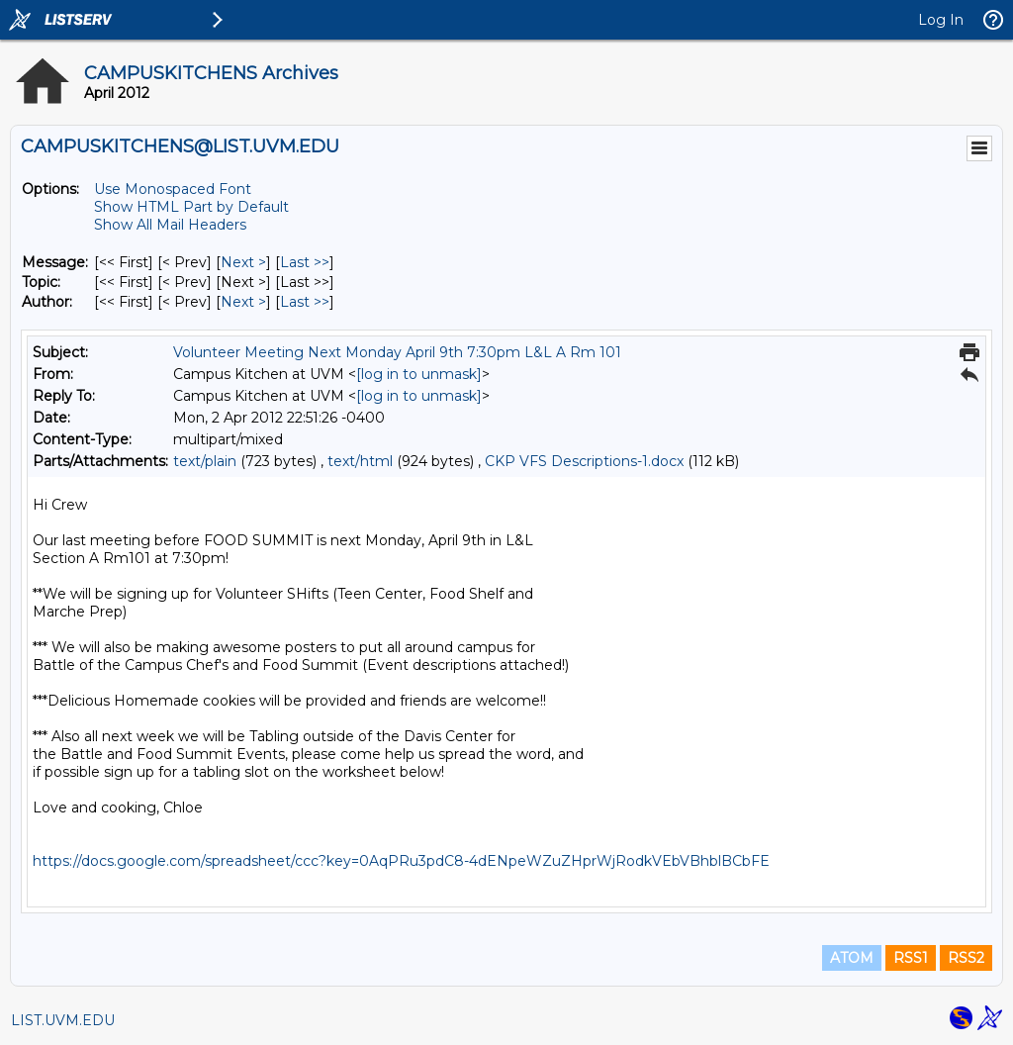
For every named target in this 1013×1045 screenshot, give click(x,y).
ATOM (852, 958)
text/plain (204, 461)
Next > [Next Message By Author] (243, 302)
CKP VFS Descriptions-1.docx (584, 461)
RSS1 (910, 958)
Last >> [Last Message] (304, 262)
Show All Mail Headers (170, 225)
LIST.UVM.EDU (63, 1020)
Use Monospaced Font (172, 189)
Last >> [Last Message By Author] (304, 302)
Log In (941, 20)
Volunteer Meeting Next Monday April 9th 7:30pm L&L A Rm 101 (397, 352)
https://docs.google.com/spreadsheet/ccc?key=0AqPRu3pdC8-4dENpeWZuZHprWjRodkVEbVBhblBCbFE (401, 861)
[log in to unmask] (419, 374)
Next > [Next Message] (243, 262)
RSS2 (966, 958)
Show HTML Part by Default (191, 207)
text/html (360, 461)
